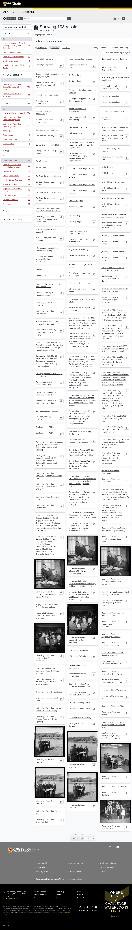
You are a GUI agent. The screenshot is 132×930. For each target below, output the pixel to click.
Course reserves (41, 867)
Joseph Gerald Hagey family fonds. (16, 66)
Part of (6, 33)
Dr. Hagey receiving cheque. (47, 411)
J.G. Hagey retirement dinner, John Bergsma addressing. (114, 290)
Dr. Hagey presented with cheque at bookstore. (49, 375)
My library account (42, 871)
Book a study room (75, 863)
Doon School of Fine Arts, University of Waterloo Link (79, 685)
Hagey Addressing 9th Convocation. (77, 666)
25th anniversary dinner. (111, 96)
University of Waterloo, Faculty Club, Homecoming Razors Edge (48, 209)
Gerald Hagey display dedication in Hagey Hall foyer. (49, 75)
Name (6, 151)
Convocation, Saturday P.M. (47, 130)
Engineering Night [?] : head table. (114, 690)
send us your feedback (74, 879)
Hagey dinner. (41, 269)
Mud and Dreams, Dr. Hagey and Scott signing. (82, 432)
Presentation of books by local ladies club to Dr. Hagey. (48, 322)
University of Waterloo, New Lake (114, 786)
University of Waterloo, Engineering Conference (110, 635)
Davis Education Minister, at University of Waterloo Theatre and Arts (48, 671)
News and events (74, 871)
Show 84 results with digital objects (116, 53)
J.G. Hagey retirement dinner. (112, 235)
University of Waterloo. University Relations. (16, 125)
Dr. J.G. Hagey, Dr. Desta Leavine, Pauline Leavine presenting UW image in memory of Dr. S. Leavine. (82, 515)
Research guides (41, 863)
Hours (70, 867)
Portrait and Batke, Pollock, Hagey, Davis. (82, 300)
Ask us (102, 871)
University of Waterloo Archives (16, 95)
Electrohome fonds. (16, 61)
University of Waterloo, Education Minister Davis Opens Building (114, 529)
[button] (116, 18)
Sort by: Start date (99, 48)
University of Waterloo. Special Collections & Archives (16, 87)
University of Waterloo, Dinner (113, 706)
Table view (65, 48)
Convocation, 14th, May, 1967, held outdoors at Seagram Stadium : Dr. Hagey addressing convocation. (115, 443)
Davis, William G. (16, 196)
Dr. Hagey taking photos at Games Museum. (82, 91)
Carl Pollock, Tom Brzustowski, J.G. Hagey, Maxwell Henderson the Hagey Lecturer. (82, 145)
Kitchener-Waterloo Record (16, 113)
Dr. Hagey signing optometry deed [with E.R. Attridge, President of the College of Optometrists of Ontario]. (50, 446)
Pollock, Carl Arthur (16, 200)
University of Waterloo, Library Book (48, 498)
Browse (10, 19)
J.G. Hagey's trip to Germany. (80, 717)
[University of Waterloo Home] (12, 4)
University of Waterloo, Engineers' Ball (49, 812)
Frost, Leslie (16, 204)
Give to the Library (107, 867)
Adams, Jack (16, 131)
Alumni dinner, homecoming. (47, 95)
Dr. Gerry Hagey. (75, 75)
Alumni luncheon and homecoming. (77, 110)
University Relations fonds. (16, 57)
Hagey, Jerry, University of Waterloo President (79, 232)
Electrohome (16, 135)
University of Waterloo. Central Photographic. (16, 118)
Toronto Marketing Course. (79, 702)
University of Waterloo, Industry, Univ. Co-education (114, 614)
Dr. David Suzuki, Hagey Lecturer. (82, 168)
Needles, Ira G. (16, 172)
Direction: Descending (120, 48)
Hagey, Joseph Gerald (16, 140)
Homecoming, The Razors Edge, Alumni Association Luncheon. (114, 215)
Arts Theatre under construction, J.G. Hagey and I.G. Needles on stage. (114, 724)
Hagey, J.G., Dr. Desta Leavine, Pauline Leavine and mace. (47, 605)
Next (92, 838)
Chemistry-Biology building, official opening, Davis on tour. (115, 593)
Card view (54, 48)
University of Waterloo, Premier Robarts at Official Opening (48, 709)
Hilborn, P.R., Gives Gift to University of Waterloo (46, 393)
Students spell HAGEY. (45, 427)
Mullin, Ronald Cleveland (16, 180)
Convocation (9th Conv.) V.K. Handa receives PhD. (112, 654)
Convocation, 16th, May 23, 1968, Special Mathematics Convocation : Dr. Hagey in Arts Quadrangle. (115, 348)
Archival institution (12, 75)
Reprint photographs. (44, 59)
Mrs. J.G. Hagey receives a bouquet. (46, 230)
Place (6, 211)
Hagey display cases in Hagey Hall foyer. (114, 60)
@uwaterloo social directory (88, 910)
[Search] (45, 18)
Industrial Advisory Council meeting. (112, 149)
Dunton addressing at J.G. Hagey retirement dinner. (49, 285)
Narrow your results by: (17, 27)
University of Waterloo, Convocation (45, 304)
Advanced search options (49, 41)
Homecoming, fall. (76, 201)
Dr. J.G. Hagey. (41, 161)
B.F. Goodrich (16, 144)
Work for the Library (108, 863)
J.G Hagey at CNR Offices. (78, 650)
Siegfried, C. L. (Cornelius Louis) (16, 189)
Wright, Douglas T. (16, 185)
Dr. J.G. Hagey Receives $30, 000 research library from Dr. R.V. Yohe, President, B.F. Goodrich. (81, 452)
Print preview (41, 48)
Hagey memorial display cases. (81, 59)
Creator (7, 103)
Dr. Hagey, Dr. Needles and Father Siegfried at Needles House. (114, 128)
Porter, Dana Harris (16, 176)
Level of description (13, 219)
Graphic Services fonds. (16, 53)
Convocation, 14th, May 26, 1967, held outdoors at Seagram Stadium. (114, 418)
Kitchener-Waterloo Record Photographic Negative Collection (16, 45)
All (4, 39)
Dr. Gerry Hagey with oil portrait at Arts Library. (115, 78)
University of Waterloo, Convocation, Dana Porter (111, 672)
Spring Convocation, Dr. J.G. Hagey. (50, 145)
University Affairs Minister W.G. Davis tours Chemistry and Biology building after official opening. (82, 583)
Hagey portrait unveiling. (78, 249)
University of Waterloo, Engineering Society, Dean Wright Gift (49, 475)
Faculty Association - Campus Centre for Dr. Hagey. (112, 269)
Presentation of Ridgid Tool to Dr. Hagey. (82, 265)
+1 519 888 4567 (12, 898)
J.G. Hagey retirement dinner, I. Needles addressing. (48, 249)
